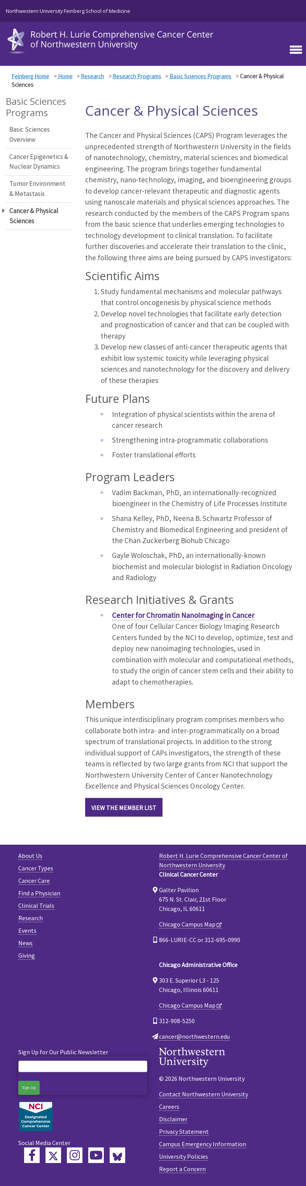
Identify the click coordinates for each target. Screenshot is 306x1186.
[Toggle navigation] (296, 50)
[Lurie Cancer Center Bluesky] (117, 1155)
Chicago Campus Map (187, 924)
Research (92, 76)
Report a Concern (182, 1169)
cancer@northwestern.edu (194, 1036)
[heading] (112, 40)
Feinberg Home (30, 76)
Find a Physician (39, 893)
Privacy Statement (184, 1131)
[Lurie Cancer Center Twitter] (53, 1155)
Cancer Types (35, 868)
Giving (26, 955)
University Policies (183, 1156)
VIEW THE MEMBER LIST (123, 808)
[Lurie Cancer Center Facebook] (32, 1155)
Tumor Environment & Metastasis (37, 188)
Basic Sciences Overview (29, 134)
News (25, 943)
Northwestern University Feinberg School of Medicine (68, 11)
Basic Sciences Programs (200, 76)
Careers (169, 1106)
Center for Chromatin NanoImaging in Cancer (183, 615)
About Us (30, 855)
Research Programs (137, 76)
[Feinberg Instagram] (74, 1155)
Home (65, 76)
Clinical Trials (36, 905)
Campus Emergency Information (202, 1144)
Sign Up (29, 1087)
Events (27, 930)
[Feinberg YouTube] (96, 1155)
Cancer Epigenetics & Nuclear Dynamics (38, 161)
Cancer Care (34, 880)
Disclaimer (173, 1119)
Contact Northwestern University (203, 1094)
